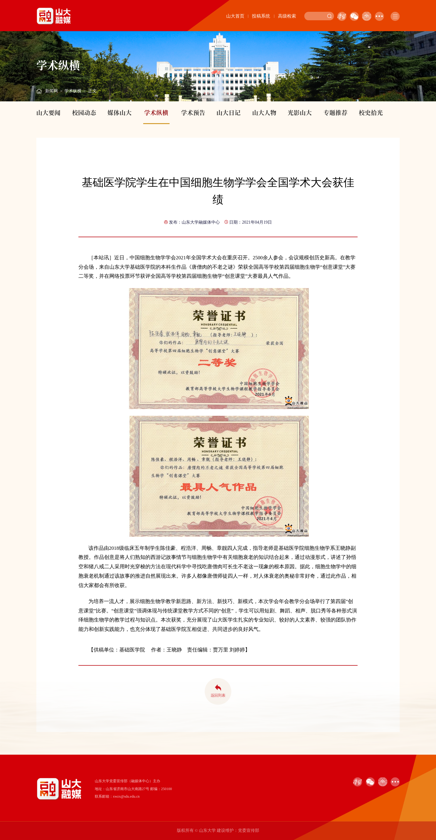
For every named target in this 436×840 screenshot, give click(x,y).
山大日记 (228, 112)
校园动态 (84, 112)
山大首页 (235, 16)
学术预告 (193, 112)
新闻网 (51, 91)
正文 (92, 91)
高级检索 (287, 16)
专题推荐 (335, 112)
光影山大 (300, 112)
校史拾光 (371, 112)
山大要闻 (48, 112)
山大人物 (264, 112)
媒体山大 (119, 112)
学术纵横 (72, 91)
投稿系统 (261, 16)
